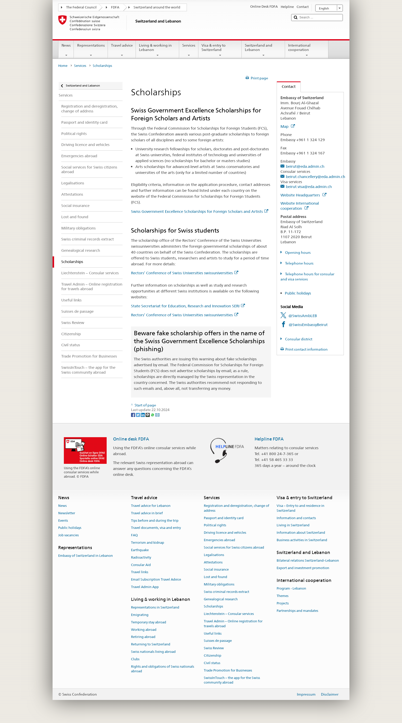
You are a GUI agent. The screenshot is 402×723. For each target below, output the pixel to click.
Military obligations (219, 584)
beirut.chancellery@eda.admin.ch (315, 176)
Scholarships (213, 607)
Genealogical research (221, 599)
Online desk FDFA (131, 439)
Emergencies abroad (219, 540)
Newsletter (66, 513)
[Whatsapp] (152, 415)
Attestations (213, 562)
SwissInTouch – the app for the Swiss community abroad (232, 680)
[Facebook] (133, 415)
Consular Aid (141, 565)
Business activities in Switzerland (302, 540)
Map (287, 126)
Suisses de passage (218, 641)
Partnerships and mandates (297, 611)
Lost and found (215, 577)
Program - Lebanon (291, 588)
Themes (282, 596)
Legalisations (214, 555)
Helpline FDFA (269, 439)
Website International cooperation (299, 206)
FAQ (134, 535)
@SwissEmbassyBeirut (308, 324)
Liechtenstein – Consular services (229, 614)
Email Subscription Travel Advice (156, 579)
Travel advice (122, 50)
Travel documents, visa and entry (156, 528)
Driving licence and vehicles (225, 533)
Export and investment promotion (303, 568)
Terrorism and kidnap (147, 542)
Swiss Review (214, 648)
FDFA (115, 7)
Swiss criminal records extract (226, 592)
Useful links (213, 633)
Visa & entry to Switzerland (220, 50)
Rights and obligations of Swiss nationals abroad (162, 669)
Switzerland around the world (157, 7)
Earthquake (140, 550)
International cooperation (306, 50)
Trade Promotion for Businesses (228, 670)
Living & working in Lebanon (157, 50)
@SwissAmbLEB (302, 315)
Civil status (212, 663)
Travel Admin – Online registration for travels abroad (233, 623)
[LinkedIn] (143, 415)
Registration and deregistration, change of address (236, 508)
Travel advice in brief (147, 513)
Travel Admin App (145, 587)
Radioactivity (141, 557)
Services (188, 50)
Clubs (135, 659)
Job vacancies (68, 535)
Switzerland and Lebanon (263, 50)
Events (63, 520)
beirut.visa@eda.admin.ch (309, 186)
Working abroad (143, 630)
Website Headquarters (303, 195)
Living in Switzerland (293, 525)
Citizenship (212, 655)
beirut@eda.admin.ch (305, 166)
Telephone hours (299, 263)
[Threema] (148, 415)
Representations (90, 50)
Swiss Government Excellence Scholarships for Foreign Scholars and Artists (199, 211)
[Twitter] (138, 415)
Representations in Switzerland (155, 607)
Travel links (139, 572)
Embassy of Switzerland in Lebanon (85, 556)
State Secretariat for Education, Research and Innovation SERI (188, 305)
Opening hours (297, 252)
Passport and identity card (224, 518)
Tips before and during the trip (154, 520)
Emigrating (139, 615)
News (66, 50)
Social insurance (216, 570)
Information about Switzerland (301, 533)
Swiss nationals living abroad (153, 652)
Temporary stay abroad (148, 622)
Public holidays (298, 293)
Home (62, 66)
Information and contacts (296, 518)
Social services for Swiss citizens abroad (234, 547)
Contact (286, 86)
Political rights (215, 525)
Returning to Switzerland (150, 644)
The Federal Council (81, 7)
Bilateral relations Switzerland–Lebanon (308, 560)
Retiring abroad (143, 637)
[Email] (157, 415)
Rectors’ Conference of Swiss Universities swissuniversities (184, 272)
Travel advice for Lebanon (150, 506)
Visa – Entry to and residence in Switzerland (300, 508)
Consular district (298, 339)
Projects (283, 603)
